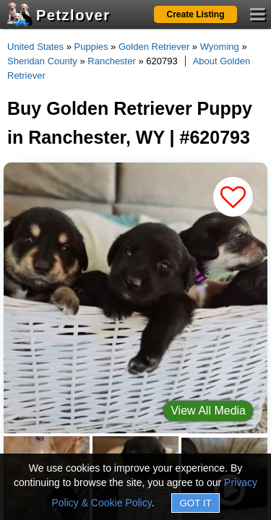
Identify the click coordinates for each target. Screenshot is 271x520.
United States (35, 46)
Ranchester (111, 61)
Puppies (91, 46)
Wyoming (219, 46)
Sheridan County (42, 61)
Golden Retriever (154, 46)
